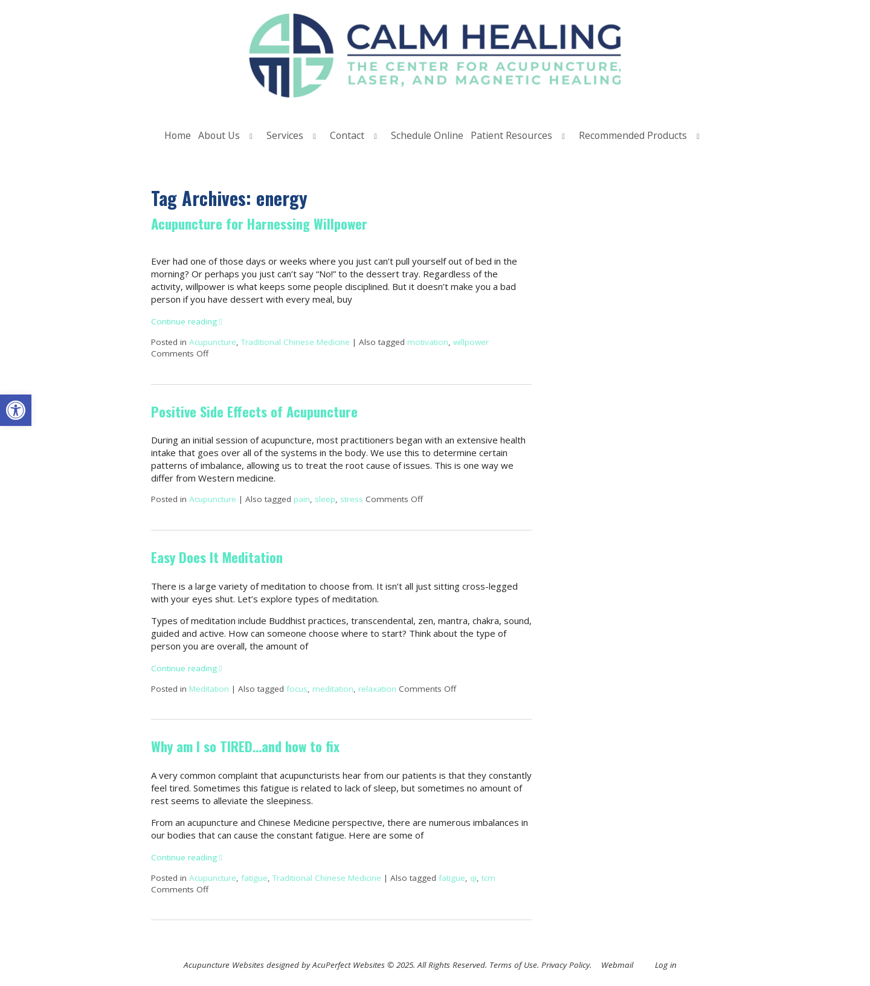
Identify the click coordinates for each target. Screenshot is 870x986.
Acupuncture (212, 342)
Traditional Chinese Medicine (295, 342)
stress (351, 499)
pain (302, 499)
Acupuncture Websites (224, 964)
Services (284, 135)
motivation (427, 342)
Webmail (617, 964)
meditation (332, 688)
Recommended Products (633, 135)
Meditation (209, 688)
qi (473, 877)
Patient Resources (511, 135)
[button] (15, 410)
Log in (666, 964)
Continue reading (186, 321)
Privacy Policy (565, 964)
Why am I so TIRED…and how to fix (245, 746)
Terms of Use (513, 964)
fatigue (254, 877)
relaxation (377, 688)
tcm (488, 877)
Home (177, 135)
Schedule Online (427, 135)
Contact (347, 135)
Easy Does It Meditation (217, 557)
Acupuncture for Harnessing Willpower (259, 223)
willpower (471, 342)
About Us (219, 135)
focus (297, 688)
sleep (325, 499)
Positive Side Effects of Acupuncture (254, 411)
